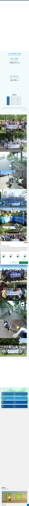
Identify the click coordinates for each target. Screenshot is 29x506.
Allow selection (14, 262)
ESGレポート (4, 504)
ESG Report (4, 505)
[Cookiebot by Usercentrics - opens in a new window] (24, 242)
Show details (24, 259)
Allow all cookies (23, 262)
